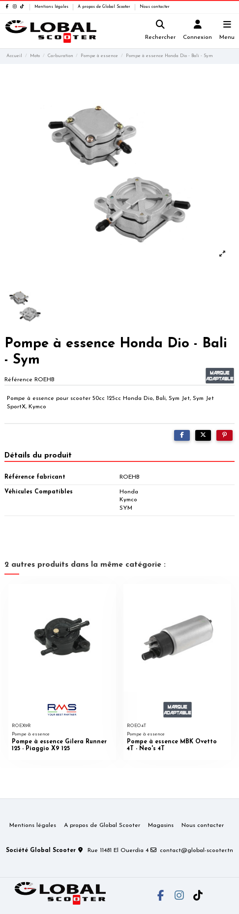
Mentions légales (52, 7)
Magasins (161, 825)
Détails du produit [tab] (38, 455)
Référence (18, 380)
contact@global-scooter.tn (196, 850)
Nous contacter (155, 7)
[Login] (197, 31)
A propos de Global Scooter (105, 7)
